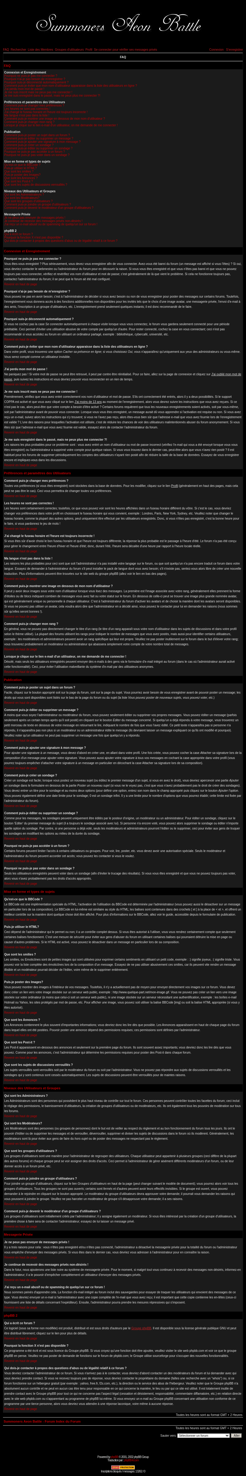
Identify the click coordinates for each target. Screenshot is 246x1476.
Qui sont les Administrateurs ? (24, 194)
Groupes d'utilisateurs (69, 49)
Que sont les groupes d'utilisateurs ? (28, 201)
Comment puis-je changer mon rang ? (29, 122)
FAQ (6, 49)
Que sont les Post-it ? (18, 181)
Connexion (216, 49)
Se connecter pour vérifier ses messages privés (125, 49)
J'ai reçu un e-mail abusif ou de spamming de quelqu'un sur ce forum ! (51, 224)
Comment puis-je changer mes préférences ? (34, 105)
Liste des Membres (40, 49)
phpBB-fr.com (131, 1460)
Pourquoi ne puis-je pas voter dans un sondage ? (37, 155)
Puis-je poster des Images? (22, 174)
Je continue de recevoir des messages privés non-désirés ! (43, 221)
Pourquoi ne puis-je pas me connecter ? (30, 75)
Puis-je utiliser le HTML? (20, 168)
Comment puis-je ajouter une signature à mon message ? (42, 141)
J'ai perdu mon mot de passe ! (24, 89)
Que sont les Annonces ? (21, 178)
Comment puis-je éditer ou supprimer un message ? (38, 138)
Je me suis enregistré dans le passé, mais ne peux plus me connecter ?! (52, 95)
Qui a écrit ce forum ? (18, 234)
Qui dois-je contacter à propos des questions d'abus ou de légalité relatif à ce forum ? (61, 240)
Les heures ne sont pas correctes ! (27, 108)
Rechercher (18, 49)
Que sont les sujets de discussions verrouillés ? (35, 184)
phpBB (114, 1457)
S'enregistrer (234, 49)
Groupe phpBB (141, 1328)
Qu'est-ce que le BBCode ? (22, 164)
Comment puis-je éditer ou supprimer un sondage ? (38, 148)
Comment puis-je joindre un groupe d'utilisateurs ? (37, 204)
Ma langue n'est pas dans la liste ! (26, 115)
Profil (89, 49)
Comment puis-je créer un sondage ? (29, 145)
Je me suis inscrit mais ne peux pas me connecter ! (38, 92)
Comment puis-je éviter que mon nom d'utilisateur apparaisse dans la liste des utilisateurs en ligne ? (70, 85)
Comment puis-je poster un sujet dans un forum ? (37, 135)
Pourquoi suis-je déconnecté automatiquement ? (36, 82)
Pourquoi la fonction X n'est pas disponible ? (33, 237)
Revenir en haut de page (20, 284)
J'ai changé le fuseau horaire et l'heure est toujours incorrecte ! (46, 112)
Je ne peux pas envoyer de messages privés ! (34, 217)
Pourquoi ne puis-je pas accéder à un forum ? (34, 151)
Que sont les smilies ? (19, 171)
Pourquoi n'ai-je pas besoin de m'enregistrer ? (34, 79)
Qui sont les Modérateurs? (21, 198)
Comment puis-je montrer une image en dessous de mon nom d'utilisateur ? (54, 118)
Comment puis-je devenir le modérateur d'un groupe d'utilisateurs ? (48, 207)
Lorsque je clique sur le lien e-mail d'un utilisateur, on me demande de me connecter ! (61, 125)
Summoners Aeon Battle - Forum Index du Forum (42, 1421)
